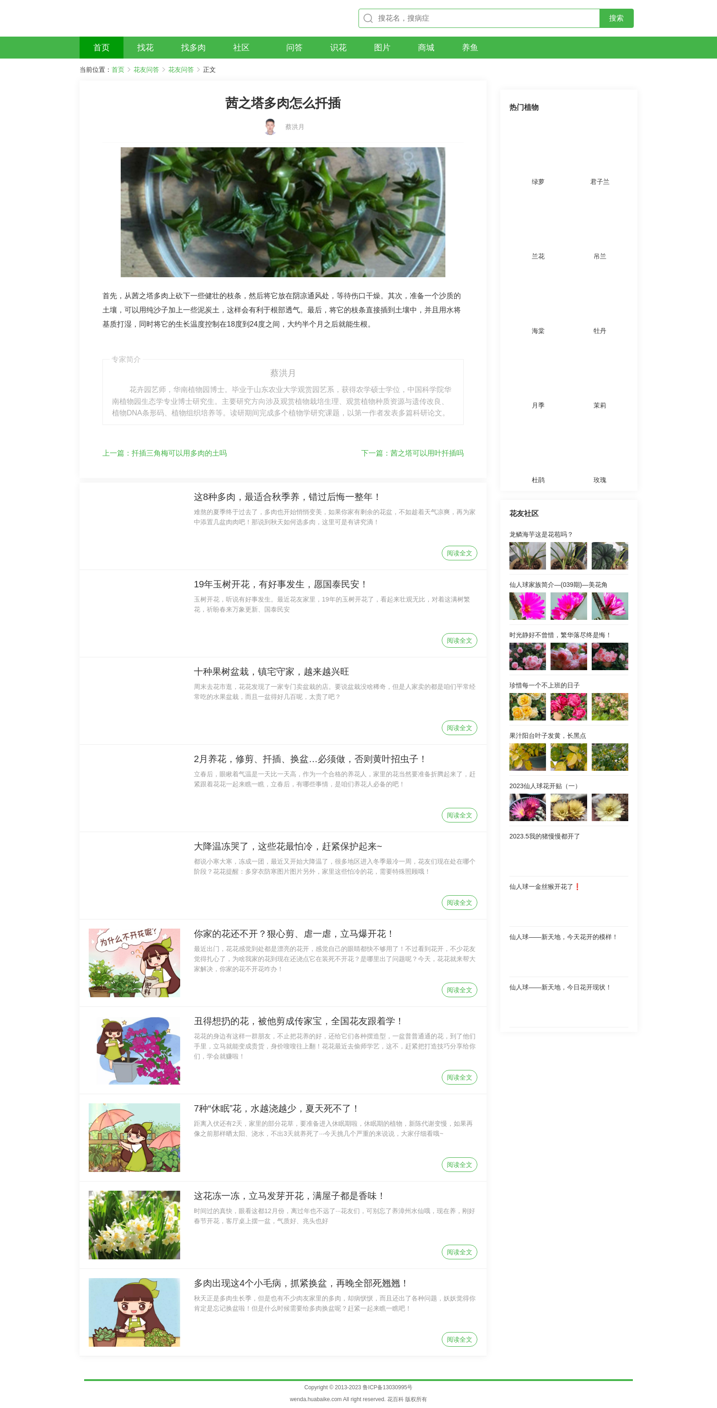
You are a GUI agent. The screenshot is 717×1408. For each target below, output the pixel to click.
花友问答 (146, 69)
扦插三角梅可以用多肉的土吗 (164, 453)
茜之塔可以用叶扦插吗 (412, 453)
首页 (118, 69)
